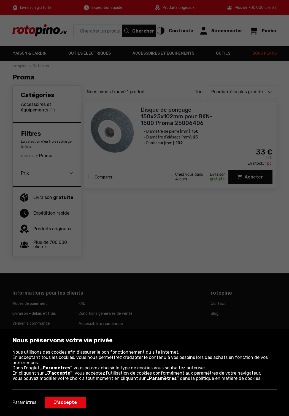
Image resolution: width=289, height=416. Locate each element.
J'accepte (65, 402)
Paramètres (24, 402)
